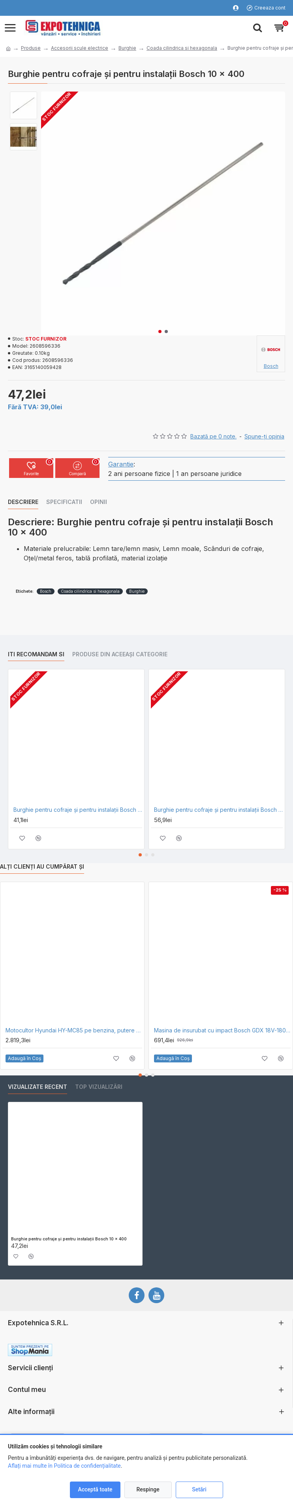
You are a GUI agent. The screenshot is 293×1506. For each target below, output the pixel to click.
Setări (199, 1489)
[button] (160, 331)
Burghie (127, 48)
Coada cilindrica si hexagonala (181, 48)
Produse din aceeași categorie (119, 654)
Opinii (98, 501)
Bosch (45, 591)
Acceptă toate (95, 1489)
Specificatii (64, 501)
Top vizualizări (98, 1086)
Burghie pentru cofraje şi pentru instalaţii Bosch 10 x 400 (69, 1238)
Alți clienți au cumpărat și (42, 866)
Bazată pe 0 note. (213, 436)
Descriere (23, 501)
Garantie (120, 464)
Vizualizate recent (37, 1086)
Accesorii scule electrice (79, 48)
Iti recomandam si (36, 654)
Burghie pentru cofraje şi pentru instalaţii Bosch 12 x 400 (218, 809)
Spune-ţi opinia (264, 436)
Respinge (147, 1489)
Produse (31, 48)
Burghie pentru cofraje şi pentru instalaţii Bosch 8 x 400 (77, 809)
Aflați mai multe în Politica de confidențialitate (64, 1466)
